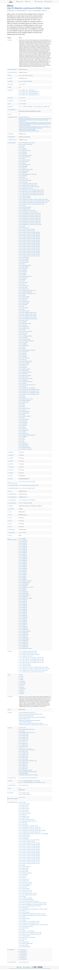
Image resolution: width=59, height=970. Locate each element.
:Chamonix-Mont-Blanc (25, 207)
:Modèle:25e (23, 560)
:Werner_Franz (23, 433)
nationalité (10, 508)
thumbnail (10, 106)
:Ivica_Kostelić (23, 307)
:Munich (22, 347)
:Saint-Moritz (23, 373)
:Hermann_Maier (24, 303)
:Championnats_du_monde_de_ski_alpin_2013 (30, 222)
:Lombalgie (23, 343)
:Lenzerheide (23, 337)
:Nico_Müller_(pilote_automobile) (27, 350)
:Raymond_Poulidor (24, 369)
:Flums (22, 281)
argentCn (10, 458)
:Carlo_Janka (23, 182)
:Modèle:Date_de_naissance (26, 587)
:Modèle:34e (23, 615)
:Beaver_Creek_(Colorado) (26, 169)
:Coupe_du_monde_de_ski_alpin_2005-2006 (29, 246)
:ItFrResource (22, 957)
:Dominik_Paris (23, 874)
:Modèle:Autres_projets (25, 580)
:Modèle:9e (23, 579)
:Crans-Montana (24, 257)
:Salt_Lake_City (23, 376)
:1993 (21, 145)
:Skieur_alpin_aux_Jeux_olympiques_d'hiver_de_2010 (31, 194)
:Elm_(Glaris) (23, 268)
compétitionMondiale (12, 485)
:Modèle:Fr (22, 590)
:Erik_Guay (23, 271)
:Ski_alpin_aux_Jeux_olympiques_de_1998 (29, 389)
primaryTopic (11, 962)
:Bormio (22, 177)
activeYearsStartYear (12, 72)
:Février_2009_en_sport (25, 883)
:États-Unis (23, 442)
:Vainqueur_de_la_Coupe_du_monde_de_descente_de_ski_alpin (33, 199)
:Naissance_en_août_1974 (26, 188)
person (15, 10)
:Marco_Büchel (23, 444)
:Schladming (23, 380)
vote (9, 535)
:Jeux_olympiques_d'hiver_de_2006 (27, 315)
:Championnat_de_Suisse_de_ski (27, 210)
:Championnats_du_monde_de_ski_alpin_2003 (30, 216)
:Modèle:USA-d (23, 645)
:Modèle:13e (23, 544)
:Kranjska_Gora (23, 326)
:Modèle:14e (23, 546)
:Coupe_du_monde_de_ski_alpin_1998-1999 (29, 235)
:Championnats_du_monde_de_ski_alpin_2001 (30, 215)
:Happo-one (23, 299)
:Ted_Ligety (23, 938)
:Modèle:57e (23, 624)
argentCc (10, 452)
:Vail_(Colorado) (24, 419)
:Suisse (22, 84)
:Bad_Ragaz (23, 166)
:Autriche (22, 163)
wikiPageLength (11, 136)
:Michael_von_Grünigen (25, 449)
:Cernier (22, 205)
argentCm (10, 455)
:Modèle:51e (23, 621)
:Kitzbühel (22, 321)
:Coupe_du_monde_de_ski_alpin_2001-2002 (29, 240)
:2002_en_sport (23, 806)
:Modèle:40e (23, 568)
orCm (9, 520)
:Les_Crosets (23, 342)
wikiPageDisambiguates (12, 798)
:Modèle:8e (23, 577)
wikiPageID (10, 133)
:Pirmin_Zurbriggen (24, 362)
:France (22, 284)
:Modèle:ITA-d (23, 635)
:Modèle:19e (23, 551)
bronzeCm (10, 466)
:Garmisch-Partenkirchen (25, 292)
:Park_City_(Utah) (24, 358)
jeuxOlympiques (11, 500)
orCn (9, 523)
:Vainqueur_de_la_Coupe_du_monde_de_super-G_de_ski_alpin (33, 202)
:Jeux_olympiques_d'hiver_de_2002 (27, 314)
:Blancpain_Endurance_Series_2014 (28, 174)
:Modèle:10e (23, 540)
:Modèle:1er (23, 552)
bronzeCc (10, 463)
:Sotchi (22, 395)
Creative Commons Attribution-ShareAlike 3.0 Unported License (40, 968)
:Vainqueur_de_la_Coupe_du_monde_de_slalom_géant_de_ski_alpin (34, 200)
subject (9, 651)
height (9, 87)
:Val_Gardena (23, 422)
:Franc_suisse (23, 282)
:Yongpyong (23, 436)
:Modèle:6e (23, 574)
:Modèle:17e (23, 602)
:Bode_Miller (23, 175)
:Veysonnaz (23, 428)
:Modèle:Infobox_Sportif (25, 648)
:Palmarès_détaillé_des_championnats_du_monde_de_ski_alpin (33, 909)
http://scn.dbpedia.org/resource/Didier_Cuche (28, 760)
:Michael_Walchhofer (24, 447)
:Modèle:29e (23, 562)
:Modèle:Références (24, 595)
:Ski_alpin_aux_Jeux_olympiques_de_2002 (29, 391)
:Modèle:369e (23, 617)
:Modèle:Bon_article (24, 582)
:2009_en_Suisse (24, 808)
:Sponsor (22, 397)
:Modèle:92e (23, 626)
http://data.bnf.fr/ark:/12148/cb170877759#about (28, 774)
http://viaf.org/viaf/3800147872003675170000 (28, 771)
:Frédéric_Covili (23, 288)
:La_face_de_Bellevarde (25, 331)
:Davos (22, 263)
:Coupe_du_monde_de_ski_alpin (27, 230)
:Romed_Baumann (24, 912)
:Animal (21, 690)
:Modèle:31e (23, 612)
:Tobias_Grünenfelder (25, 416)
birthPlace (10, 81)
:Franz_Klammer (24, 285)
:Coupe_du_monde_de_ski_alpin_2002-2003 (29, 241)
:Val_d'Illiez (23, 424)
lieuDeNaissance (11, 502)
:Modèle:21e (23, 555)
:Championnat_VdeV (24, 208)
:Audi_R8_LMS (23, 161)
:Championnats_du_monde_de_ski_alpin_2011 (30, 221)
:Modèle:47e (23, 569)
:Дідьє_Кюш (23, 768)
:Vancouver (23, 425)
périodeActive (11, 529)
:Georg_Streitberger (24, 885)
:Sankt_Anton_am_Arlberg (26, 378)
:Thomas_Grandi (24, 413)
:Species (21, 693)
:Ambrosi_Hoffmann (24, 156)
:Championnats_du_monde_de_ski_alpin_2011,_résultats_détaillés (33, 833)
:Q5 (21, 685)
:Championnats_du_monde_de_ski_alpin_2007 (30, 218)
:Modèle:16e (23, 547)
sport (9, 103)
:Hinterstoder (23, 304)
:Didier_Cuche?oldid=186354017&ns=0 (28, 777)
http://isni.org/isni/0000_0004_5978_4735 (27, 712)
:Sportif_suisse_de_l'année (26, 75)
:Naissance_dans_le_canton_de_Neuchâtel (29, 186)
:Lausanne (22, 334)
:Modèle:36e (23, 618)
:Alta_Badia (23, 153)
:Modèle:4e (23, 571)
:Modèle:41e (23, 620)
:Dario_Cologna (23, 260)
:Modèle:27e (23, 607)
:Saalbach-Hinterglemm (25, 372)
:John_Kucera (23, 320)
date (9, 491)
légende (10, 505)
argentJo (10, 460)
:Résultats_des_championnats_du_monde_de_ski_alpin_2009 (32, 915)
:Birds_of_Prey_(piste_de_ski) (26, 819)
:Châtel (22, 226)
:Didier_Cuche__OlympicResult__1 (27, 90)
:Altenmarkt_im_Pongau (25, 155)
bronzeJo (10, 472)
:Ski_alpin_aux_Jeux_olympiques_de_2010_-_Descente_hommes (33, 924)
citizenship (10, 84)
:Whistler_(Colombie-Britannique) (27, 435)
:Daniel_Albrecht (24, 259)
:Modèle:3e (23, 566)
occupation (10, 100)
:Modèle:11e (23, 541)
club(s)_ (10, 478)
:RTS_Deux (23, 365)
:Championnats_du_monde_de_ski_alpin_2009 (30, 219)
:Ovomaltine (23, 356)
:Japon (22, 309)
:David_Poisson (23, 869)
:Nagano (22, 348)
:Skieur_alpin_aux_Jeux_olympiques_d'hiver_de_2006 (31, 193)
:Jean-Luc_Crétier (24, 310)
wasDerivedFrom (11, 777)
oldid (9, 514)
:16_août (22, 802)
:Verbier (22, 427)
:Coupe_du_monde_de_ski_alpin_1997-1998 (29, 233)
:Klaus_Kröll (23, 325)
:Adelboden (23, 149)
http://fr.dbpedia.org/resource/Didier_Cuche (28, 8)
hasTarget (10, 949)
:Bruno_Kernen (23, 178)
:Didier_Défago (23, 266)
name (9, 788)
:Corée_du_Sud (23, 227)
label (9, 709)
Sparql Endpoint (48, 1)
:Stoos (22, 403)
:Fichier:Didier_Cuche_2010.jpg (27, 142)
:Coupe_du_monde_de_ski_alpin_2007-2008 (29, 249)
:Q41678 (22, 730)
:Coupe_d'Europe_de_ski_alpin (26, 229)
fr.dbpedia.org (44, 10)
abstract (9, 40)
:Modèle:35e (23, 565)
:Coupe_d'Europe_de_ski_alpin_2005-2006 (29, 839)
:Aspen (22, 158)
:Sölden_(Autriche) (24, 411)
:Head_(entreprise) (24, 301)
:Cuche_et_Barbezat (24, 794)
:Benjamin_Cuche (24, 792)
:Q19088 (22, 682)
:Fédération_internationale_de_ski (27, 290)
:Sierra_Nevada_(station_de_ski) (27, 384)
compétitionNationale (12, 488)
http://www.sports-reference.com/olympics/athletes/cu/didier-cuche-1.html (33, 724)
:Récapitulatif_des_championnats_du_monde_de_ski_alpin (32, 913)
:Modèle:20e (23, 601)
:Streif (22, 405)
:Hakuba (22, 295)
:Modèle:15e (23, 599)
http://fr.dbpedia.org (29, 10)
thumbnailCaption (11, 109)
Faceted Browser (39, 1)
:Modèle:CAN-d (23, 629)
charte (9, 475)
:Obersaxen (23, 354)
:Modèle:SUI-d (23, 642)
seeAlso (9, 712)
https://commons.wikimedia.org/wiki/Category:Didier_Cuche (30, 714)
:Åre (21, 441)
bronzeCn (10, 469)
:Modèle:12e (23, 543)
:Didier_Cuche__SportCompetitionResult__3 (29, 94)
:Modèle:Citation (24, 584)
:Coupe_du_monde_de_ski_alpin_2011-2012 (29, 255)
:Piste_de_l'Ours (24, 364)
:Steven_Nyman (23, 402)
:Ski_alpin (22, 103)
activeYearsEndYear (12, 69)
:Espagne (22, 273)
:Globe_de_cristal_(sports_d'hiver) (27, 293)
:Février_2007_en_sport (25, 882)
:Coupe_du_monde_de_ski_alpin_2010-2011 (29, 254)
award (9, 75)
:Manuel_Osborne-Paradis (26, 943)
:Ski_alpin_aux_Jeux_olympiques (27, 387)
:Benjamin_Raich (24, 171)
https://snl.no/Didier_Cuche (24, 718)
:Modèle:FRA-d (23, 632)
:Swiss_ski (22, 409)
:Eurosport (22, 274)
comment (9, 696)
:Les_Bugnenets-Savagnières (26, 340)
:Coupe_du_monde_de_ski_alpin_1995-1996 (29, 232)
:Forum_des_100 (24, 879)
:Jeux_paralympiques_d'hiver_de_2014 (28, 318)
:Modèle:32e (23, 613)
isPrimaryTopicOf (11, 785)
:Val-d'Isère (23, 420)
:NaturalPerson (22, 688)
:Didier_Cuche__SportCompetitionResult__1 (29, 91)
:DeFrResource (23, 951)
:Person (21, 676)
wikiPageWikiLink (11, 142)
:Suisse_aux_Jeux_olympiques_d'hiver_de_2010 (30, 934)
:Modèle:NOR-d (23, 640)
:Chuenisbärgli (23, 838)
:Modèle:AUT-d (23, 628)
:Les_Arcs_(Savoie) (24, 339)
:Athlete (21, 679)
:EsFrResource (23, 954)
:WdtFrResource (23, 959)
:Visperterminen (23, 430)
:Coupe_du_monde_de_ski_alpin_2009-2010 (29, 252)
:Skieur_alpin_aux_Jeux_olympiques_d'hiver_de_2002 (31, 191)
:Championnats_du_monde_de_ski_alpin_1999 (30, 213)
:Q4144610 (22, 100)
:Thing (21, 674)
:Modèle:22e (23, 557)
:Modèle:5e (23, 573)
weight (9, 114)
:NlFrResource (22, 949)
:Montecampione (24, 345)
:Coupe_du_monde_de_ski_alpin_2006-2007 (29, 248)
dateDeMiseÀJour (12, 494)
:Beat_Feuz (23, 167)
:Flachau (22, 279)
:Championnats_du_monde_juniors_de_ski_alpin (30, 224)
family (10, 792)
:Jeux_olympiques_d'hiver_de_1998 (27, 312)
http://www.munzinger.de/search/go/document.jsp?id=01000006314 (32, 717)
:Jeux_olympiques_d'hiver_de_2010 (27, 317)
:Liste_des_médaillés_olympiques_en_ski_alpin (30, 905)
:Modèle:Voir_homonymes (25, 598)
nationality (10, 97)
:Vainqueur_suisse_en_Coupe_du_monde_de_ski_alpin (31, 204)
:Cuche (22, 797)
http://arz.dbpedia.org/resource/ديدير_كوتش (27, 732)
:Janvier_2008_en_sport (25, 890)
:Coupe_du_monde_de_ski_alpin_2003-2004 (29, 243)
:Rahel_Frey (23, 367)
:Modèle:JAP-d (23, 637)
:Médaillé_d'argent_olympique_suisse (28, 185)
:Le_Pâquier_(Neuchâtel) (25, 81)
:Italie (21, 306)
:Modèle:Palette (23, 591)
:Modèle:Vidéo (23, 646)
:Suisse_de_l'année (24, 408)
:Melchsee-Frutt (23, 446)
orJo (9, 526)
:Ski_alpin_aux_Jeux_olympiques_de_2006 (29, 392)
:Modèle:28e (23, 609)
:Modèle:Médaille (24, 639)
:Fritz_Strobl (23, 287)
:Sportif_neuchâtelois (25, 197)
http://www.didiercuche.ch (24, 117)
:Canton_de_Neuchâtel (25, 180)
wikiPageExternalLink (12, 117)
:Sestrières (22, 383)
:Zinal (21, 438)
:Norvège (22, 353)
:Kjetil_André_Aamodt (25, 323)
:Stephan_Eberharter (24, 400)
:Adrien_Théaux (23, 811)
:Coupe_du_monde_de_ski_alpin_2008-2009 (29, 251)
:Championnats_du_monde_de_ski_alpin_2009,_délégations (32, 830)
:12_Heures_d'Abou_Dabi (25, 144)
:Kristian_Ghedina (24, 328)
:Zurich (22, 439)
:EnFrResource (23, 955)
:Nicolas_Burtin (23, 351)
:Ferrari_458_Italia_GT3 (25, 276)
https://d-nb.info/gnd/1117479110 (25, 770)
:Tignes (22, 414)
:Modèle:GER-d (23, 634)
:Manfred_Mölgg (24, 942)
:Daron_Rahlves (24, 262)
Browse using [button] (20, 1)
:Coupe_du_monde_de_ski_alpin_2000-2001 (29, 238)
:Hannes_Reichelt (24, 296)
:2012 (21, 147)
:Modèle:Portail (23, 593)
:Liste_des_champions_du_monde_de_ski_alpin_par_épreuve (32, 902)
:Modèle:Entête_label (25, 631)
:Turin (21, 417)
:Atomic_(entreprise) (24, 160)
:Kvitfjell (22, 329)
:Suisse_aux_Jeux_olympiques (26, 931)
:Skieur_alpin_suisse (25, 196)
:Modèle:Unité (23, 596)
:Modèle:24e (23, 604)
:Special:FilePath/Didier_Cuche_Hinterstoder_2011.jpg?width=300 (34, 106)
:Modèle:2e (23, 563)
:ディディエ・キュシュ (25, 748)
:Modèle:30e (23, 610)
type (8, 674)
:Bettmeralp (23, 172)
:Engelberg (22, 270)
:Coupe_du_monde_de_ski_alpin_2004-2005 (29, 244)
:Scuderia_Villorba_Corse (25, 381)
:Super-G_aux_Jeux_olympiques (27, 937)
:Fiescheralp (23, 277)
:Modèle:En (23, 588)
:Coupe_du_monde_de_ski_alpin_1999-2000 (29, 237)
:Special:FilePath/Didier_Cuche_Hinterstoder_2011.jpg (32, 782)
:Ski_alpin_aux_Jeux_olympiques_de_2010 (29, 394)
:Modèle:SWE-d (23, 643)
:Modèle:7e (23, 576)
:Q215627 (22, 684)
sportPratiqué (11, 532)
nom (9, 511)
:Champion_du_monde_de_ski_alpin (28, 183)
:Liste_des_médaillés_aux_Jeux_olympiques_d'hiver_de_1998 (33, 904)
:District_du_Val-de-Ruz (25, 872)
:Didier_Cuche (22, 727)
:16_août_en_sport (24, 803)
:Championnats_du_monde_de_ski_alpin (28, 211)
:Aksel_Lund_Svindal (24, 150)
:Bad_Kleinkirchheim (24, 164)
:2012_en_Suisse (24, 810)
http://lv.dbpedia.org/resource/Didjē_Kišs (27, 749)
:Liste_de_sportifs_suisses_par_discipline (28, 901)
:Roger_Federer (23, 370)
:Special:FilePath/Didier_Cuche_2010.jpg (29, 780)
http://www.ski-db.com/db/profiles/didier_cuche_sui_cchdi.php (31, 723)
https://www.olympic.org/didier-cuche (26, 715)
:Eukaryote (21, 692)
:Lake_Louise (23, 332)
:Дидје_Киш (23, 765)
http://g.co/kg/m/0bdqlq (23, 773)
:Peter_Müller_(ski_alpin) (25, 361)
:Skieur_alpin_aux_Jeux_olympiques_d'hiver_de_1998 (31, 189)
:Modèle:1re (23, 554)
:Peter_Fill (22, 359)
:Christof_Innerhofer (24, 835)
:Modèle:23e (23, 558)
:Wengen (22, 431)
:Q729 (21, 687)
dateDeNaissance (12, 497)
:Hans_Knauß (23, 298)
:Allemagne (23, 152)
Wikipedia (20, 968)
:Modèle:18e (23, 549)
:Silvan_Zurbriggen (24, 918)
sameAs (9, 727)
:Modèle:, (22, 538)
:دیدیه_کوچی (23, 741)
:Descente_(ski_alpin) (25, 265)
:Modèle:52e (23, 623)
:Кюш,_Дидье (23, 759)
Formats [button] (28, 1)
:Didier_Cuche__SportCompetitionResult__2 (29, 93)
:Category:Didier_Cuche (26, 729)
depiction (9, 780)
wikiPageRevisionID (12, 139)
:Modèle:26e (23, 606)
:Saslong (22, 916)
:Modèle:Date (23, 585)
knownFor (10, 90)
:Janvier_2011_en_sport (25, 891)
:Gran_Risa (23, 887)
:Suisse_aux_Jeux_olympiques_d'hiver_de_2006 (30, 932)
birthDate (9, 78)
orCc (9, 517)
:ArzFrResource (23, 952)
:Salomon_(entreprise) (25, 375)
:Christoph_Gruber (24, 836)
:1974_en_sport (23, 805)
